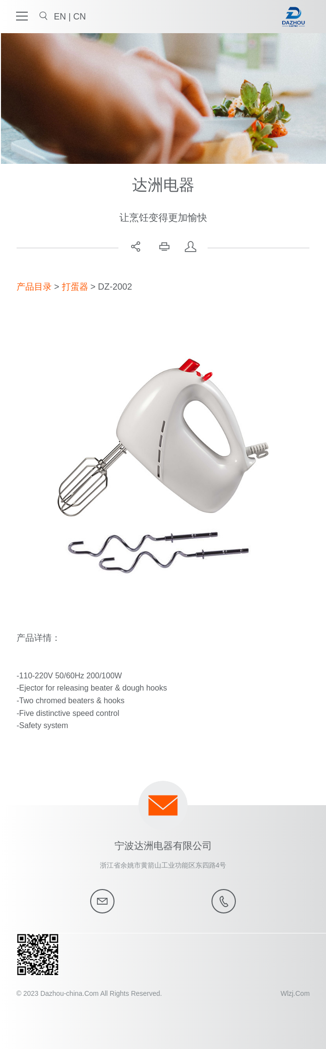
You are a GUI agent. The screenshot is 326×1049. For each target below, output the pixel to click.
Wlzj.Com (295, 993)
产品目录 (34, 287)
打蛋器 (75, 287)
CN (79, 16)
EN (61, 16)
